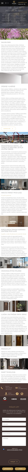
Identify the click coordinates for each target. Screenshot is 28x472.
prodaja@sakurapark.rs (22, 388)
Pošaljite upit (21, 4)
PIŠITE (20, 468)
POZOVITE (7, 468)
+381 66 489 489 (8, 387)
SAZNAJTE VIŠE (6, 128)
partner (22, 2)
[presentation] (14, 455)
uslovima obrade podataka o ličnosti (14, 450)
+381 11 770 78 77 (8, 389)
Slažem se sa (14, 449)
